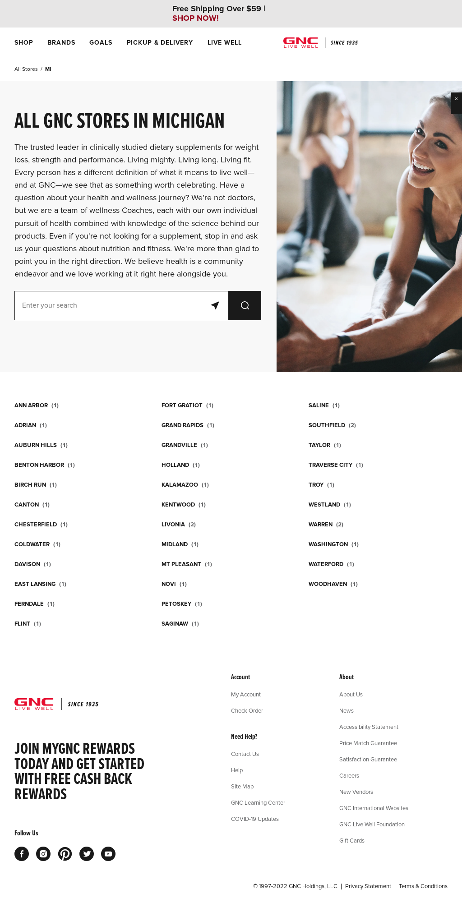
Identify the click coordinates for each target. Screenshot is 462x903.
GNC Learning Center (258, 802)
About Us (351, 694)
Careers (349, 775)
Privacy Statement (368, 886)
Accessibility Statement (368, 727)
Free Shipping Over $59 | (218, 13)
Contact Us (245, 754)
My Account (246, 694)
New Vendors (356, 792)
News (346, 710)
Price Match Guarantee (368, 743)
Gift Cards (352, 840)
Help (237, 770)
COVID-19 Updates (255, 819)
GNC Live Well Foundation (372, 824)
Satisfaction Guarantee (368, 759)
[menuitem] (23, 42)
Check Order (247, 710)
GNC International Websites (373, 808)
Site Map (242, 786)
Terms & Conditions (423, 886)
